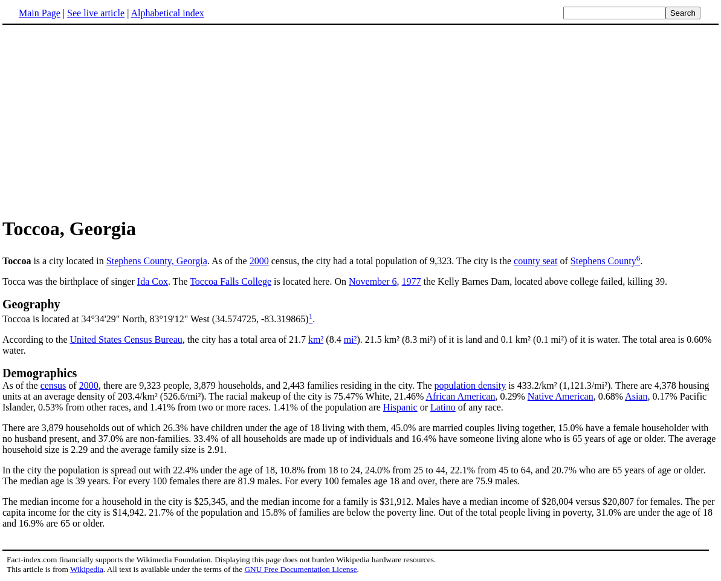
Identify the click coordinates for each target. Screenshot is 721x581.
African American (460, 396)
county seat (535, 261)
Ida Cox (152, 281)
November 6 (373, 281)
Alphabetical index (167, 13)
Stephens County (603, 261)
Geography (31, 304)
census (53, 385)
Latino (443, 407)
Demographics (39, 373)
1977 (411, 281)
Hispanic (400, 407)
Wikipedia (86, 569)
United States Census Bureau (126, 339)
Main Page (39, 13)
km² (315, 339)
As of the (21, 385)
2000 (259, 261)
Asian (636, 396)
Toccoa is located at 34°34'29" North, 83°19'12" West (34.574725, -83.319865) (155, 319)
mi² (350, 339)
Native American (560, 396)
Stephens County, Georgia (156, 261)
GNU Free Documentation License (300, 569)
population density (470, 385)
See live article (95, 13)
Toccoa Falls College (230, 281)
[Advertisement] (103, 120)
